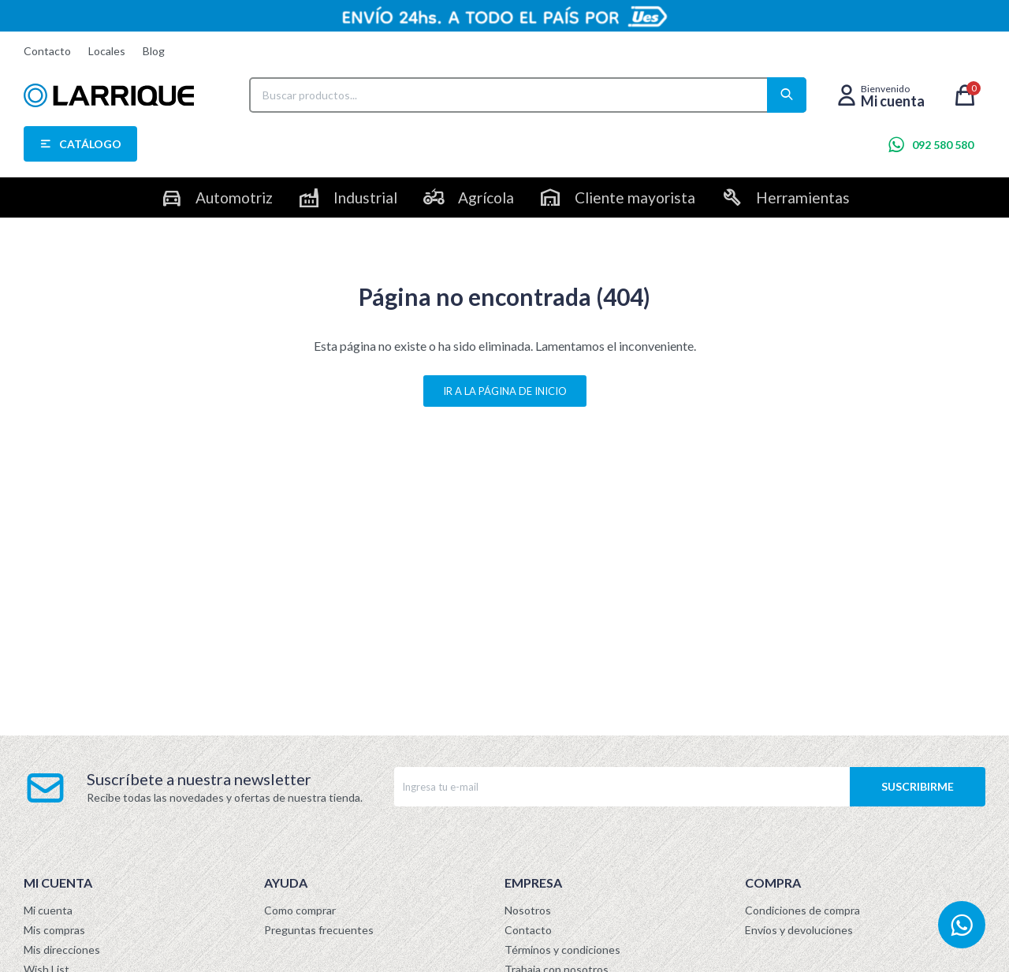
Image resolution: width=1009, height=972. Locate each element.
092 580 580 (943, 144)
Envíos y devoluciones (799, 930)
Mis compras (54, 930)
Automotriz (234, 197)
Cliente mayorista (635, 197)
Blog (154, 51)
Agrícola (486, 197)
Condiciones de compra (802, 910)
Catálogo (90, 144)
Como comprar (300, 910)
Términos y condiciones (562, 949)
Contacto (47, 51)
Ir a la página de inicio (505, 391)
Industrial (365, 197)
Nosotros (527, 910)
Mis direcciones (62, 949)
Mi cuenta (48, 910)
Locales (106, 51)
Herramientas (803, 197)
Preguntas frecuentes (319, 930)
